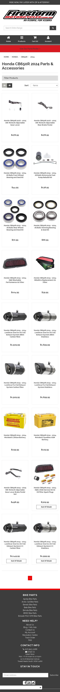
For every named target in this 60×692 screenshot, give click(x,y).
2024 (32, 57)
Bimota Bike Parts (30, 610)
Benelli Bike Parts (30, 605)
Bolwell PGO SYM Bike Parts (30, 616)
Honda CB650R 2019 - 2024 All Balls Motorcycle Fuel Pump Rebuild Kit (45, 175)
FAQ (30, 640)
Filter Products (11, 78)
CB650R (24, 57)
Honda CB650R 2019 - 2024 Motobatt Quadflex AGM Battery (45, 437)
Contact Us (30, 630)
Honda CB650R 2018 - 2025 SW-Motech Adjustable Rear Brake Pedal (45, 123)
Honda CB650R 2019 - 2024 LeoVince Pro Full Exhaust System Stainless (45, 385)
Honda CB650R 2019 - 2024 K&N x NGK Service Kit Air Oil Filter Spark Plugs (45, 490)
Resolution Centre (30, 635)
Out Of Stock (46, 507)
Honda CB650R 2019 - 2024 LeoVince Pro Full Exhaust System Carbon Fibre (15, 385)
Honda (15, 57)
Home (6, 57)
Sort (26, 85)
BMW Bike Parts (30, 613)
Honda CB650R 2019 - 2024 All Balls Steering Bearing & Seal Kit (45, 228)
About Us (30, 625)
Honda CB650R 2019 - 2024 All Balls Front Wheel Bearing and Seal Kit (15, 175)
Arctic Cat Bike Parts (30, 602)
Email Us (31, 652)
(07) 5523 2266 (30, 649)
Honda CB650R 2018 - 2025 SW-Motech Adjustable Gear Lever (15, 123)
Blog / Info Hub (30, 627)
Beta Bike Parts (30, 607)
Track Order (30, 638)
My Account (30, 632)
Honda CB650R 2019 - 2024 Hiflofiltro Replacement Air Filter (45, 280)
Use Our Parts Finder (30, 49)
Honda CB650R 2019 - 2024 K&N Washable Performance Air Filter (15, 280)
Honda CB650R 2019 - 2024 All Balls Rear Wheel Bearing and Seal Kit (15, 228)
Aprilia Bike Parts (30, 599)
